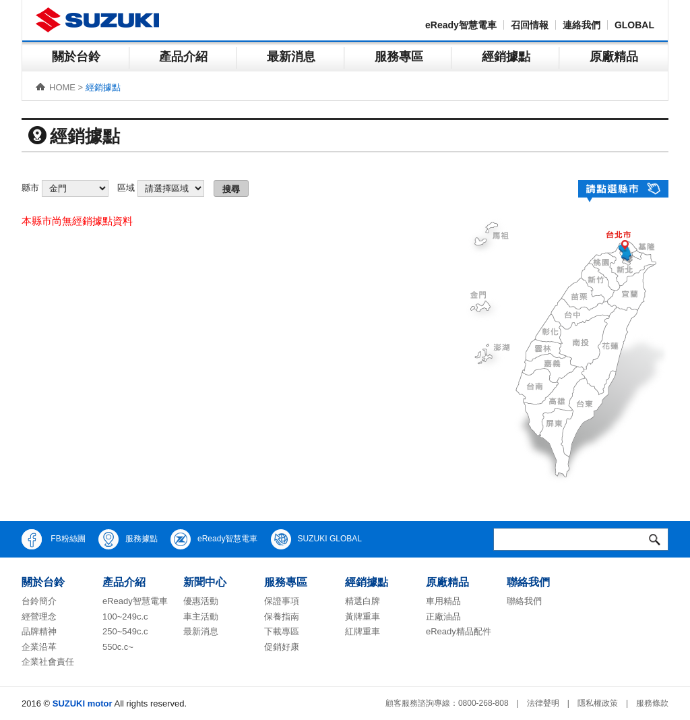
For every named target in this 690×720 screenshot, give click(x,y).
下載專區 (281, 631)
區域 (126, 188)
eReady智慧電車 (461, 25)
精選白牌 (362, 601)
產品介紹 (183, 56)
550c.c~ (117, 647)
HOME (62, 87)
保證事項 (281, 601)
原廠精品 (614, 56)
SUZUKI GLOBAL (316, 539)
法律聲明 (543, 703)
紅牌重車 (362, 631)
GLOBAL (634, 25)
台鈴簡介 (39, 601)
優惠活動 (200, 601)
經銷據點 (506, 56)
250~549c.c (125, 631)
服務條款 (652, 703)
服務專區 (399, 56)
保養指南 (281, 616)
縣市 (30, 188)
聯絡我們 (524, 601)
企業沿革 (39, 647)
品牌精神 (39, 631)
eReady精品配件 (458, 631)
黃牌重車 (362, 616)
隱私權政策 (597, 703)
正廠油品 (443, 616)
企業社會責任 (48, 662)
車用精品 (443, 601)
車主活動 (200, 616)
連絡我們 (581, 25)
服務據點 (128, 539)
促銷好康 (281, 647)
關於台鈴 (76, 56)
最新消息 (291, 56)
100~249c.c (125, 616)
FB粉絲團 (54, 539)
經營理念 (39, 616)
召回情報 (529, 25)
